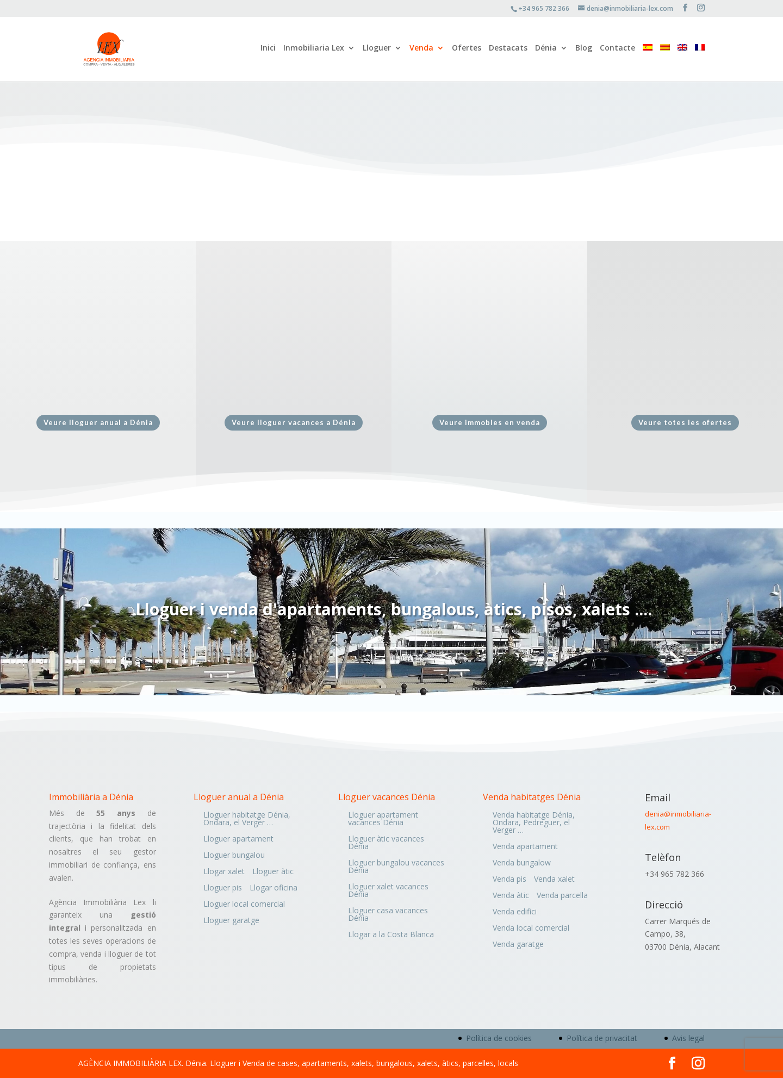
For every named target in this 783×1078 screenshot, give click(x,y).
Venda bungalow (522, 863)
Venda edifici (515, 912)
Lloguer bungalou (234, 855)
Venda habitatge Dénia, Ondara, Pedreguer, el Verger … (534, 823)
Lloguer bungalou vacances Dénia (396, 867)
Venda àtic (511, 896)
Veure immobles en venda (489, 422)
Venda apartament (525, 847)
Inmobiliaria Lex (313, 50)
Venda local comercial (531, 928)
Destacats (508, 50)
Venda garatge (518, 944)
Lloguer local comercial (244, 904)
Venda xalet (554, 879)
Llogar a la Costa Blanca (391, 935)
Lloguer (377, 50)
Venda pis (509, 879)
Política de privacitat (602, 1038)
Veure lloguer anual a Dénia (98, 422)
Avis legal (688, 1038)
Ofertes (466, 50)
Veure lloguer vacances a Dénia (294, 422)
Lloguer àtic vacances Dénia (386, 843)
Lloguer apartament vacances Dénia (383, 819)
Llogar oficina (273, 888)
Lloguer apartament (238, 839)
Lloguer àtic (273, 872)
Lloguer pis (222, 888)
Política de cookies (499, 1038)
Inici (268, 50)
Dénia (546, 50)
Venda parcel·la (562, 896)
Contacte (617, 50)
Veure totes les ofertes (685, 422)
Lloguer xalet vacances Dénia (388, 891)
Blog (583, 50)
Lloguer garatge (231, 921)
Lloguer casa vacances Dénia (388, 915)
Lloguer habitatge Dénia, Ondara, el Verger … (246, 819)
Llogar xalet (224, 872)
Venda (421, 50)
